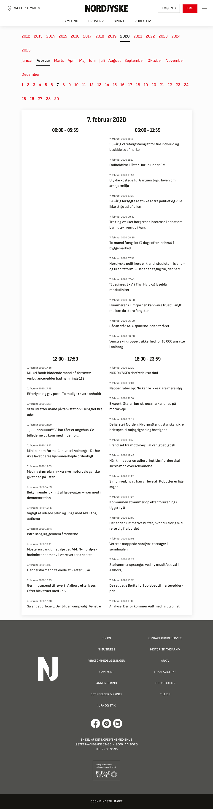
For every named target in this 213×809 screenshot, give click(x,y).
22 (169, 84)
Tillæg (165, 694)
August (114, 60)
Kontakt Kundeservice (165, 638)
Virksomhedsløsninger (106, 661)
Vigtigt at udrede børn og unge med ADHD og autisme (62, 516)
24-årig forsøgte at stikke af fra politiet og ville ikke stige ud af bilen (145, 204)
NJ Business (106, 649)
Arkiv (165, 661)
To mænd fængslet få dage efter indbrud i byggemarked (141, 246)
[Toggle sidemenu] (204, 8)
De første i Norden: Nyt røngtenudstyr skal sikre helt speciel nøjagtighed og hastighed (146, 427)
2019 (112, 36)
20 (153, 84)
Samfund (70, 21)
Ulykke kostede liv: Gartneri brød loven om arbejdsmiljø (142, 183)
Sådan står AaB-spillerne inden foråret (139, 326)
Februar (43, 60)
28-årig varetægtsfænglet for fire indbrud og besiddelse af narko (144, 147)
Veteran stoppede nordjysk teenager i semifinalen (138, 547)
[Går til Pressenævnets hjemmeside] (106, 770)
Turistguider (165, 683)
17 (130, 84)
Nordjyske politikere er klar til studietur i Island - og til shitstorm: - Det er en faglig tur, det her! (147, 266)
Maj (82, 60)
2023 (163, 36)
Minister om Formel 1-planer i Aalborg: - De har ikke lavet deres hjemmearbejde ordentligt (63, 453)
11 (84, 84)
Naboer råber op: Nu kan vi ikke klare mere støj (145, 388)
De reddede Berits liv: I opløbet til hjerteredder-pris (146, 588)
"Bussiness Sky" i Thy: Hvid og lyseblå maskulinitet (138, 287)
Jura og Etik (106, 705)
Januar (27, 60)
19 (146, 84)
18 (138, 84)
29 (56, 98)
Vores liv (143, 21)
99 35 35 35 (110, 749)
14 (107, 84)
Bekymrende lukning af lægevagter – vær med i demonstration (64, 495)
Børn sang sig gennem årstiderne (52, 534)
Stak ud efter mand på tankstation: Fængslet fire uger (64, 412)
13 (99, 84)
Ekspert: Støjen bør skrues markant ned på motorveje (142, 406)
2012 (26, 36)
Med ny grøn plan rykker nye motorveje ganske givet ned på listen (63, 474)
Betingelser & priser (106, 694)
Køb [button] (190, 8)
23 (178, 84)
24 (186, 84)
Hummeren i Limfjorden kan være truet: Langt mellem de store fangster (145, 308)
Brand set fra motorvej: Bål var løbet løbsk (142, 445)
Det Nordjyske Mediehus (113, 740)
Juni (92, 60)
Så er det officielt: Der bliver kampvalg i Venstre (64, 606)
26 (32, 98)
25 (24, 98)
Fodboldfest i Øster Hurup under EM (137, 165)
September (134, 60)
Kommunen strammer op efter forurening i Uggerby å (143, 505)
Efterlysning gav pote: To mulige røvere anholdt (64, 394)
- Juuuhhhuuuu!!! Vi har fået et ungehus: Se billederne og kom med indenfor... (60, 433)
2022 (150, 36)
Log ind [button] (169, 8)
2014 (50, 36)
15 (115, 84)
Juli (102, 60)
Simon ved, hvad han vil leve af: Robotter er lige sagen (146, 484)
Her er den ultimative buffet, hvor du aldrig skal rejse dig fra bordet (146, 526)
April (71, 60)
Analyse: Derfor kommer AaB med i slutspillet (144, 606)
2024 (176, 36)
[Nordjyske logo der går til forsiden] (106, 8)
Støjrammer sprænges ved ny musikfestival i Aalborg (144, 567)
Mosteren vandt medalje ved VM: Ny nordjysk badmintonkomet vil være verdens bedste (62, 552)
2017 (87, 36)
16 (122, 84)
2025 (26, 50)
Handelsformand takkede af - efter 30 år (58, 570)
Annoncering (106, 683)
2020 (125, 36)
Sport (119, 21)
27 (40, 98)
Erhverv (96, 21)
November (175, 60)
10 (76, 84)
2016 (75, 36)
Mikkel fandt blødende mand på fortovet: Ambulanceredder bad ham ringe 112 (59, 376)
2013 (38, 36)
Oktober (155, 60)
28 (48, 98)
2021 (137, 36)
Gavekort (106, 672)
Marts (59, 60)
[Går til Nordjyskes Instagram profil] (106, 723)
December (31, 74)
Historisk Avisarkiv (165, 649)
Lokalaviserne (165, 672)
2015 (63, 36)
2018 (99, 36)
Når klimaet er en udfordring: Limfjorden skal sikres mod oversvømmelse (144, 463)
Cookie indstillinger (106, 801)
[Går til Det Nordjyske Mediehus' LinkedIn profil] (117, 723)
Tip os (106, 638)
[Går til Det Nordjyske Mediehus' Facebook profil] (95, 723)
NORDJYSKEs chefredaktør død (133, 373)
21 (162, 84)
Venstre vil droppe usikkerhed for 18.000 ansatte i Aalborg (147, 344)
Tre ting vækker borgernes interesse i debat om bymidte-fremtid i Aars (146, 225)
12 (91, 84)
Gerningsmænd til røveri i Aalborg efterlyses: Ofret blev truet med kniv (62, 588)
